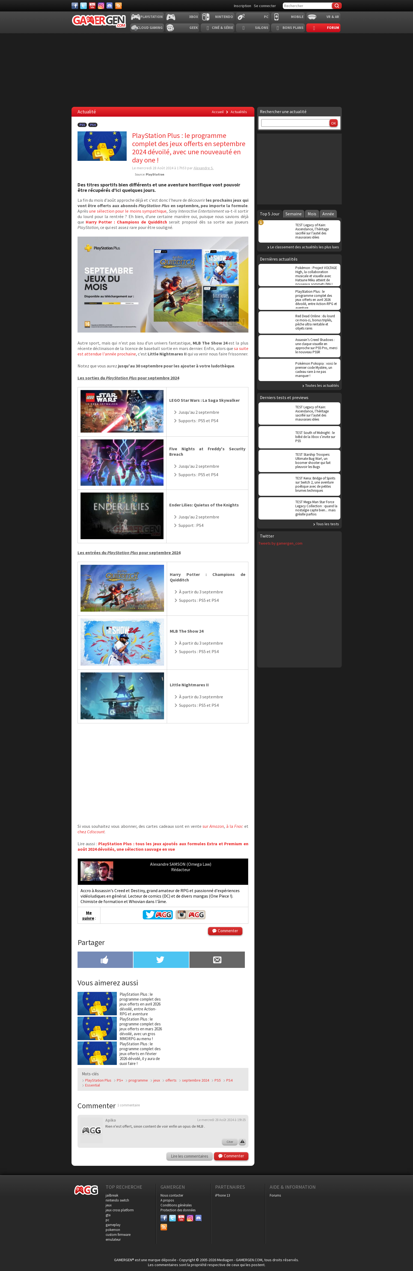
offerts (171, 1080)
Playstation (151, 16)
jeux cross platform (120, 1210)
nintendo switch (117, 1200)
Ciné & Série (222, 27)
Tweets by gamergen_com (280, 543)
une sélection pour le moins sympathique (128, 211)
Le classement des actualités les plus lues (304, 246)
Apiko (110, 1120)
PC (266, 16)
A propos (167, 1200)
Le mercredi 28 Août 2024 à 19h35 (221, 1120)
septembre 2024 (195, 1080)
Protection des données (178, 1210)
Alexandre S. (204, 167)
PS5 (82, 125)
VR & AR (332, 16)
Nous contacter (172, 1195)
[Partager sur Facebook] (105, 960)
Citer (230, 1142)
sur (213, 826)
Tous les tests (327, 523)
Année (328, 213)
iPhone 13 (222, 1195)
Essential (92, 1085)
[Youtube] (92, 5)
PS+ (120, 1080)
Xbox (193, 16)
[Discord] (109, 5)
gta (108, 1215)
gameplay (113, 1224)
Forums (275, 1195)
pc (107, 1220)
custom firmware (118, 1234)
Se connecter (265, 5)
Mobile (297, 16)
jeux (156, 1080)
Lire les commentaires (189, 1156)
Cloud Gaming (150, 27)
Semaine (294, 213)
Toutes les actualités (322, 385)
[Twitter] (83, 5)
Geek (193, 27)
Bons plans (293, 27)
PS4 (93, 125)
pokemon (113, 1229)
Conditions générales (176, 1205)
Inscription (242, 5)
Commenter (228, 930)
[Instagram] (101, 5)
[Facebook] (75, 5)
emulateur (113, 1239)
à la (234, 826)
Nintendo (224, 16)
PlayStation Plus (98, 1080)
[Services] (118, 5)
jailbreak (112, 1195)
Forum (333, 27)
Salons (261, 27)
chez (91, 831)
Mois (312, 213)
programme (138, 1080)
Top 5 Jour (270, 213)
